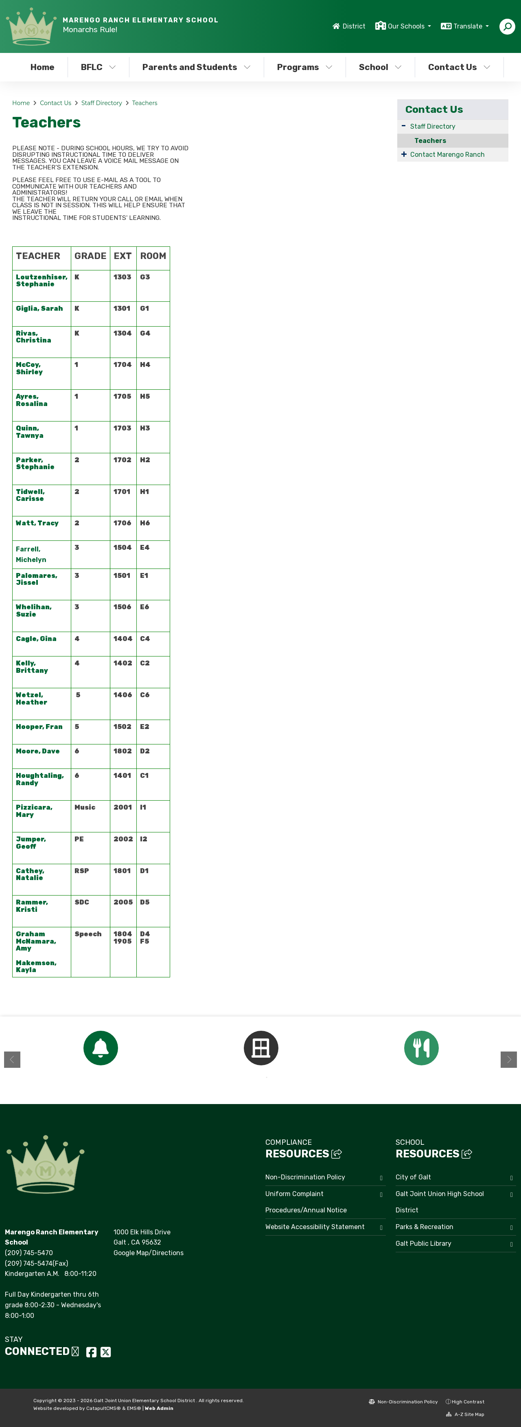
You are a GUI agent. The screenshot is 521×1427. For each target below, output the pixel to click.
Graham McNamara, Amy (36, 941)
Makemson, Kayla (36, 966)
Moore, (29, 751)
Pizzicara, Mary (34, 811)
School (380, 67)
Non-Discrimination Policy (305, 1177)
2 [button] (267, 1078)
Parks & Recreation (424, 1227)
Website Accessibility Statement (315, 1227)
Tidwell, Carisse (30, 495)
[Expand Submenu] (403, 125)
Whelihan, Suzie (34, 610)
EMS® (134, 1408)
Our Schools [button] (407, 26)
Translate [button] (468, 26)
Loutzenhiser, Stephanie (42, 280)
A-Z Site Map (465, 1414)
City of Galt (413, 1177)
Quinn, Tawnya (30, 431)
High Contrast (468, 1402)
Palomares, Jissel (36, 579)
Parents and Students (196, 67)
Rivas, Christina (33, 337)
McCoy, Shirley (30, 368)
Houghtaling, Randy (40, 779)
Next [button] (509, 1060)
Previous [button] (12, 1060)
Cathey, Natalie (30, 874)
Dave (51, 751)
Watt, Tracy (37, 523)
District (354, 26)
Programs (305, 67)
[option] (100, 1048)
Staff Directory (101, 103)
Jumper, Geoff (31, 842)
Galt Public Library (423, 1243)
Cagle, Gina (37, 639)
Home (43, 67)
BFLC (98, 67)
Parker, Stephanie (35, 463)
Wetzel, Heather (31, 698)
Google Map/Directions (149, 1253)
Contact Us (459, 67)
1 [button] (254, 1078)
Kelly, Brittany (32, 666)
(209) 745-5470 (29, 1253)
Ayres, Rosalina (32, 400)
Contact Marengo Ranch (447, 154)
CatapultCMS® (103, 1408)
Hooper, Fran (39, 727)
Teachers (145, 103)
